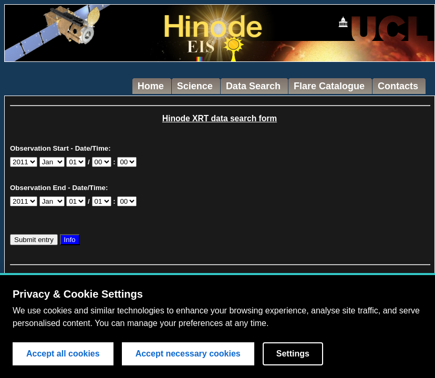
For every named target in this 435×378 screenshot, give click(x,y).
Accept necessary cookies (188, 353)
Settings (292, 353)
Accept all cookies (63, 353)
